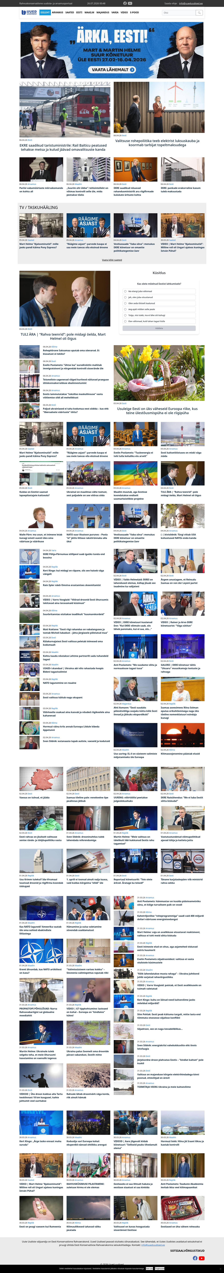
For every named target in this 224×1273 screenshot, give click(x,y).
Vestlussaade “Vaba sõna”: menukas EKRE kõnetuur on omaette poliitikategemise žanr (134, 247)
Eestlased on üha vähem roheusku (180, 1226)
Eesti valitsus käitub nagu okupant (62, 697)
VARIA (114, 12)
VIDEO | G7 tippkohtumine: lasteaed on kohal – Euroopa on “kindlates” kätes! (87, 1012)
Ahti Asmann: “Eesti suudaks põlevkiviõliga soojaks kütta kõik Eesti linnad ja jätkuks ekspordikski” (135, 711)
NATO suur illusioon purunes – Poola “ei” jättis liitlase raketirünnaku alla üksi (87, 538)
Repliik (54, 566)
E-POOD (134, 12)
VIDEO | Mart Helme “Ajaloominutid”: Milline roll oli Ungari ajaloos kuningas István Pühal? (182, 247)
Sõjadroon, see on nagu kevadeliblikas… (160, 1028)
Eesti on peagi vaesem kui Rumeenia (40, 1226)
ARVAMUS (57, 12)
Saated (31, 240)
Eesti (30, 140)
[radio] (159, 291)
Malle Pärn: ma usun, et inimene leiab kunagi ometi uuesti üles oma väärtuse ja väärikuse (40, 538)
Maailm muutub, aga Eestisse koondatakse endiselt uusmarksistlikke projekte (130, 495)
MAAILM (89, 12)
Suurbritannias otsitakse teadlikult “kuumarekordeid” (73, 614)
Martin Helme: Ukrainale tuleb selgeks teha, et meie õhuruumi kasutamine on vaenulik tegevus (38, 1055)
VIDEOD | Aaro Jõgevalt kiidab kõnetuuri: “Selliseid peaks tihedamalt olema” (135, 1145)
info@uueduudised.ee (191, 3)
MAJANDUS (102, 12)
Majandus (126, 703)
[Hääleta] (159, 328)
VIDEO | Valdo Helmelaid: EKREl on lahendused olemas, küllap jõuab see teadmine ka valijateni (135, 583)
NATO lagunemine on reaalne (59, 682)
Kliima (54, 346)
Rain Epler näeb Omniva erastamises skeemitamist (72, 585)
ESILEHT (45, 12)
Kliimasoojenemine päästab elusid (180, 753)
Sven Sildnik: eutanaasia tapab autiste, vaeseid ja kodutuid (76, 741)
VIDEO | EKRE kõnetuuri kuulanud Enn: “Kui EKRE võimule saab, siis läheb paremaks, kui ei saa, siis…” (133, 626)
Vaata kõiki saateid (112, 260)
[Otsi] (179, 12)
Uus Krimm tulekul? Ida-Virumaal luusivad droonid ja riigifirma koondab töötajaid (41, 883)
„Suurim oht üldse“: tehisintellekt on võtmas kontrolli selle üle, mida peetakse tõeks (87, 191)
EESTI (79, 12)
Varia (53, 550)
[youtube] (130, 3)
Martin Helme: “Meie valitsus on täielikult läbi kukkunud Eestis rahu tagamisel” (134, 840)
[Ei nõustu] (220, 1268)
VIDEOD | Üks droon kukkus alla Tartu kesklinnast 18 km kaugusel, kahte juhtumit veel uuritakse (41, 1097)
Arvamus (32, 184)
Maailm (78, 184)
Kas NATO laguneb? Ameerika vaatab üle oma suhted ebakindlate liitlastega (40, 930)
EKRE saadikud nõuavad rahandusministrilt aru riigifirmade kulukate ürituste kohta (134, 191)
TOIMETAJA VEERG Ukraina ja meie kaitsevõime (164, 1086)
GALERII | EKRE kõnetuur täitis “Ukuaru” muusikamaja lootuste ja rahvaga (180, 668)
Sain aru (149, 1268)
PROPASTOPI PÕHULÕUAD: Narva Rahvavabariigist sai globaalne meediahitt (38, 1012)
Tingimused (160, 1268)
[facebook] (125, 3)
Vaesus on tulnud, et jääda (34, 797)
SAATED (69, 12)
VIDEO (124, 12)
